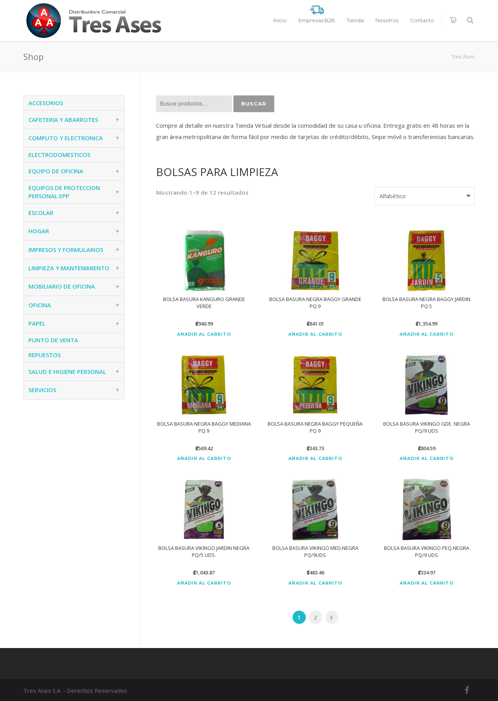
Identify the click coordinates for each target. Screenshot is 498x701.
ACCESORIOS (45, 103)
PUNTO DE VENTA (53, 340)
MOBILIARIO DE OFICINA (61, 286)
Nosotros (386, 20)
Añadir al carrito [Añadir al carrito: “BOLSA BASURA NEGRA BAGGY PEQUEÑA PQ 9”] (315, 458)
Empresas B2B (316, 20)
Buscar (254, 103)
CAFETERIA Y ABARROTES (63, 119)
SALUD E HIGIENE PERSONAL (67, 371)
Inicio (280, 20)
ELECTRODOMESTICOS (59, 155)
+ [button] (117, 119)
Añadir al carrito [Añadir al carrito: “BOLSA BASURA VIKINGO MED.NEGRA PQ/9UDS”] (315, 583)
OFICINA (39, 305)
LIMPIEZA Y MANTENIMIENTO (68, 268)
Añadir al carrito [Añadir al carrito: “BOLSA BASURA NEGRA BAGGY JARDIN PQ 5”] (427, 334)
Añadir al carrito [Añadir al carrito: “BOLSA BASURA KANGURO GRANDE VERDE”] (204, 334)
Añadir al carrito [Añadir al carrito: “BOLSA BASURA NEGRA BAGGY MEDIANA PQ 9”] (204, 458)
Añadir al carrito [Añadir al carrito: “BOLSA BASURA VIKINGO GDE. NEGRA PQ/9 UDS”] (427, 458)
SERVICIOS (42, 390)
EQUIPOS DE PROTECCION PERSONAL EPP (64, 192)
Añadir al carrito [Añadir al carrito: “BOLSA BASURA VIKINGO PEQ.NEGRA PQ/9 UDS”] (427, 583)
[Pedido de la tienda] (424, 196)
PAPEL (37, 323)
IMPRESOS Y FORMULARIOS (65, 250)
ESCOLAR (40, 213)
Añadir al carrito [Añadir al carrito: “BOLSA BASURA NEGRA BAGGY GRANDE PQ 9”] (315, 334)
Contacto (422, 20)
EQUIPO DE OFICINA (55, 171)
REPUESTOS (44, 355)
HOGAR (38, 231)
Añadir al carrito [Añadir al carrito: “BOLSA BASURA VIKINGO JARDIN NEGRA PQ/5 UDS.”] (204, 583)
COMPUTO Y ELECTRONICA (65, 138)
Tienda (355, 20)
